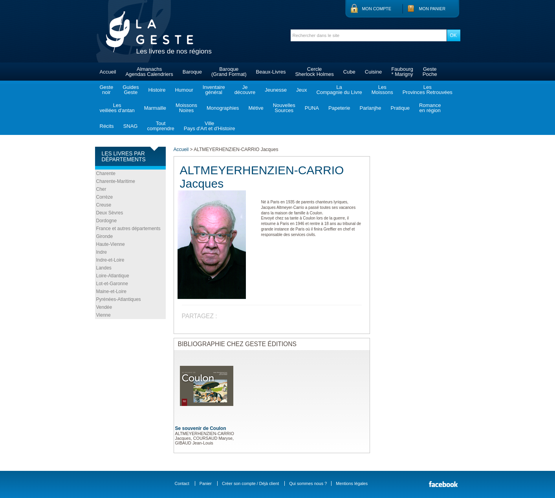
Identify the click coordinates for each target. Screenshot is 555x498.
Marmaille (155, 108)
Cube (349, 72)
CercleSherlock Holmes (314, 71)
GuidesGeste (131, 89)
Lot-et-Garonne (112, 283)
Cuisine (373, 72)
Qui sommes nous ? (308, 483)
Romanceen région (430, 107)
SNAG (130, 126)
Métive (255, 108)
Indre (101, 252)
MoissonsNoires (186, 107)
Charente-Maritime (115, 181)
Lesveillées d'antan (117, 107)
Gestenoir (107, 89)
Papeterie (339, 108)
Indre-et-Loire (110, 260)
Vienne (103, 315)
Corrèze (104, 197)
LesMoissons (382, 89)
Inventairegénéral (214, 89)
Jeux (301, 90)
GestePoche (430, 71)
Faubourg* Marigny (402, 71)
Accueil (108, 72)
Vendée (104, 307)
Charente (105, 173)
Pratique (399, 108)
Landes (104, 268)
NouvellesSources (284, 107)
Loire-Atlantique (112, 276)
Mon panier (432, 8)
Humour (184, 90)
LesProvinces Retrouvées (427, 89)
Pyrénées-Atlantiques (118, 299)
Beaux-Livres (271, 72)
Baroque (192, 72)
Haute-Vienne (110, 244)
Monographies (223, 108)
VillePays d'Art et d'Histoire (209, 125)
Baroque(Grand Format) (229, 71)
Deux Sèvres (109, 213)
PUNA (312, 108)
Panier (206, 483)
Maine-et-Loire (111, 291)
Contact (182, 483)
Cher (101, 189)
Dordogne (106, 220)
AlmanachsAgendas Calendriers (149, 71)
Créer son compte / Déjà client (250, 483)
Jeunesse (276, 90)
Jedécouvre (244, 89)
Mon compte (376, 8)
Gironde (104, 236)
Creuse (104, 205)
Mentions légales (352, 483)
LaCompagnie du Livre (339, 89)
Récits (107, 126)
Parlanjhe (370, 108)
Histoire (156, 90)
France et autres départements (128, 228)
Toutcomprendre (160, 125)
